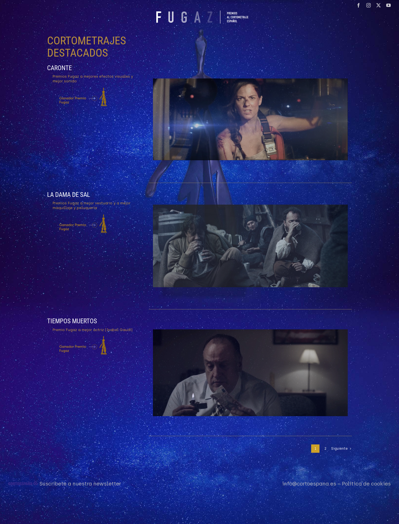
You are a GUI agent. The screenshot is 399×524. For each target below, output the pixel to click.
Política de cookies (366, 484)
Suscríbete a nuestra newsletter (80, 484)
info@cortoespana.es (309, 484)
